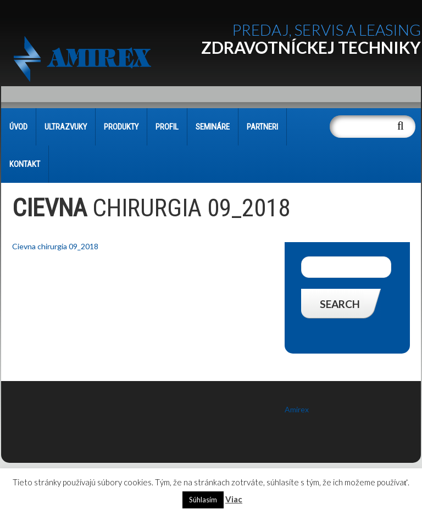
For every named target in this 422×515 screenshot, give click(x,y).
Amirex (297, 409)
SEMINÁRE (213, 127)
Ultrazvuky (66, 127)
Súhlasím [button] (203, 499)
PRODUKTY (121, 127)
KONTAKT (24, 164)
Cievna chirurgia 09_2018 (55, 246)
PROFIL (167, 127)
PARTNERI (262, 127)
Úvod (18, 127)
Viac (233, 499)
